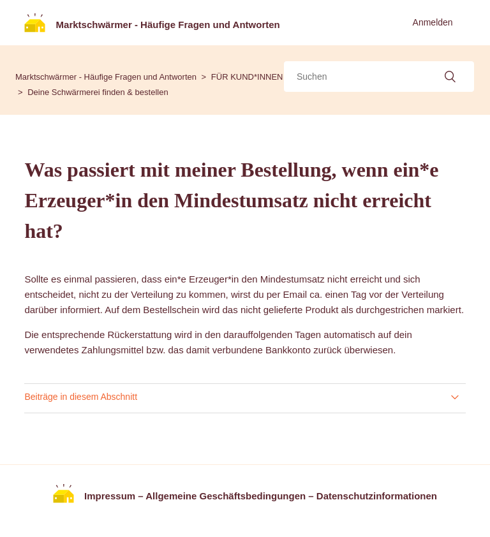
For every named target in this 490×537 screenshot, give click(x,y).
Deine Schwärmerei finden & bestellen (97, 92)
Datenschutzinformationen (376, 495)
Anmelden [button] (433, 22)
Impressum (109, 495)
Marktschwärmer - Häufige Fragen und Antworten (106, 77)
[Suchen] (379, 76)
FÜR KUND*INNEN (247, 77)
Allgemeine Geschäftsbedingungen (225, 495)
